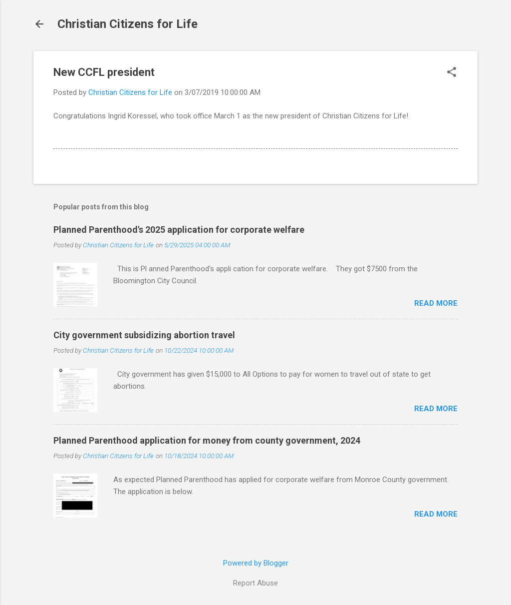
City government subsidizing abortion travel (144, 335)
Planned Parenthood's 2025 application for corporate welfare (178, 229)
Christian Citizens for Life (127, 24)
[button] (452, 73)
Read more (436, 303)
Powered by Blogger (255, 563)
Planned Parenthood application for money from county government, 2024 (206, 440)
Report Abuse (255, 583)
